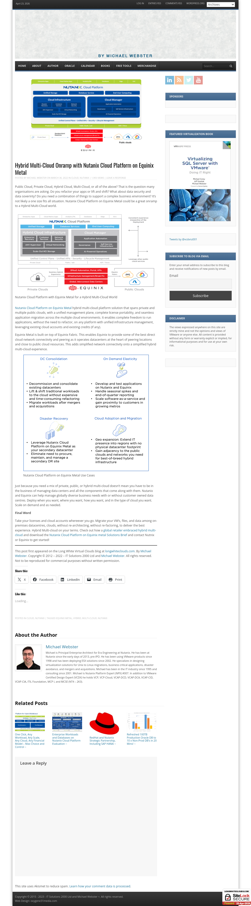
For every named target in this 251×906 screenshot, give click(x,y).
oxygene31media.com (44, 901)
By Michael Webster (125, 56)
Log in (140, 3)
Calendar (88, 66)
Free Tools (123, 66)
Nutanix (84, 177)
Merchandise (147, 66)
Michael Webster (37, 177)
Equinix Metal (64, 618)
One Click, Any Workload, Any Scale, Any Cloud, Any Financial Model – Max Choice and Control (30, 739)
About (36, 66)
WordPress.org (195, 3)
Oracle (69, 66)
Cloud (75, 177)
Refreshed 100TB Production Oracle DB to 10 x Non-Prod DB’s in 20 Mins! (142, 737)
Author (52, 66)
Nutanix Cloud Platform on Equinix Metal (43, 308)
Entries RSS (154, 3)
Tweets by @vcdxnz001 (183, 239)
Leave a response (116, 177)
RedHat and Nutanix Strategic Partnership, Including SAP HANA (104, 739)
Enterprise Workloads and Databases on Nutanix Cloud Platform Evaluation (67, 737)
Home (22, 66)
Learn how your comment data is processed (99, 886)
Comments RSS (173, 3)
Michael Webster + (88, 896)
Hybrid (77, 618)
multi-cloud (89, 618)
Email (173, 275)
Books (105, 66)
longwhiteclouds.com (120, 551)
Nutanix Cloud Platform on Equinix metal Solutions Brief (88, 535)
